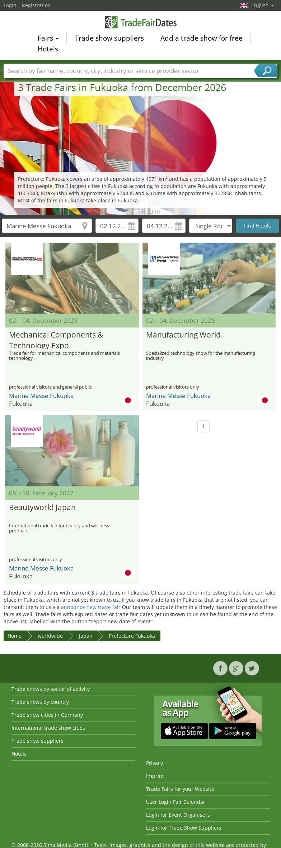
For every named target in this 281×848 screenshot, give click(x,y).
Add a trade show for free (201, 39)
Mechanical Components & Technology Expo (56, 339)
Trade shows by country (40, 701)
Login (10, 5)
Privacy (154, 763)
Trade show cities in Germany (47, 714)
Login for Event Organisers (178, 814)
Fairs (48, 39)
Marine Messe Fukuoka (41, 395)
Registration (36, 5)
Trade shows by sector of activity (50, 689)
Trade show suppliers (109, 39)
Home (15, 635)
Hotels (48, 50)
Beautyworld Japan (42, 507)
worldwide (50, 635)
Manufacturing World (183, 335)
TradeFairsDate (141, 23)
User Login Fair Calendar (175, 801)
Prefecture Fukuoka (132, 635)
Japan (86, 635)
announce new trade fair (91, 607)
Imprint (155, 776)
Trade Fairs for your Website (180, 788)
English (262, 5)
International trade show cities (48, 727)
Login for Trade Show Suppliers (183, 827)
